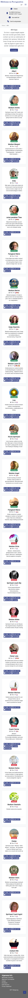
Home (3, 25)
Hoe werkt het (15, 17)
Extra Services (5, 984)
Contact (4, 981)
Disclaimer (4, 983)
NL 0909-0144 (15, 12)
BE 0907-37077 (15, 14)
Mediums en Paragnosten (12, 2)
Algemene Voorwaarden (8, 979)
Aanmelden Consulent (7, 977)
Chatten (16, 9)
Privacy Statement (6, 986)
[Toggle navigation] (25, 5)
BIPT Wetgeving (14, 990)
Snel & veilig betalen (15, 21)
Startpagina (14, 50)
